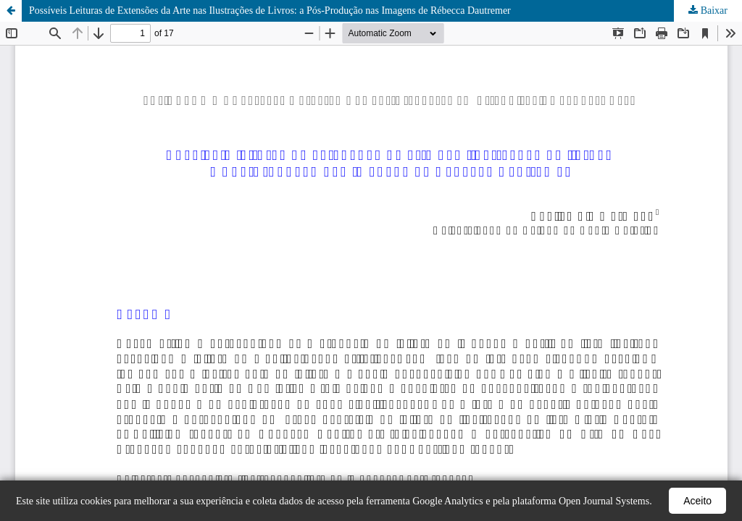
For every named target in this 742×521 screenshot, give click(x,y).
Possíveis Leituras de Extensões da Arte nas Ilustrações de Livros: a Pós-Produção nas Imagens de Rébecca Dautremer (270, 10)
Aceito (697, 501)
